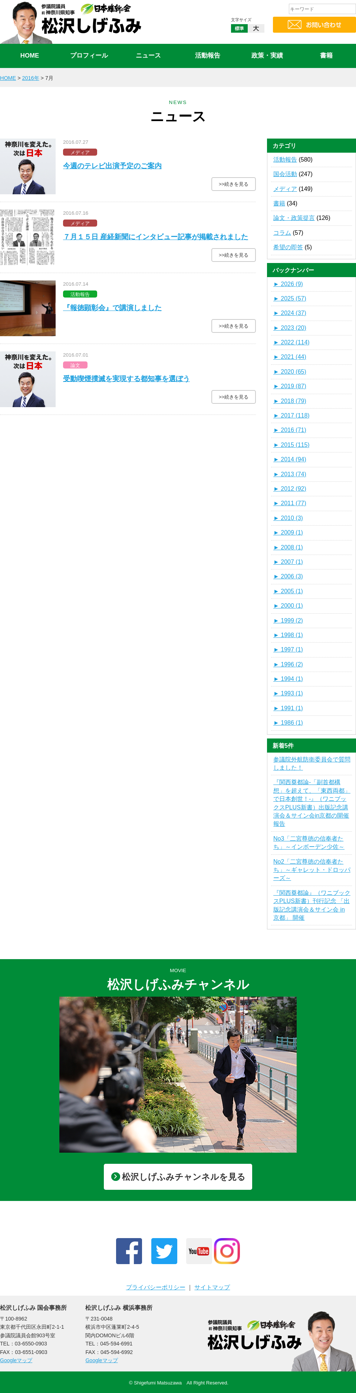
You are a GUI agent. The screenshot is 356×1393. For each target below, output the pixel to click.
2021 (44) (289, 357)
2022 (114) (291, 342)
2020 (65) (289, 371)
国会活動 (285, 174)
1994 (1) (288, 679)
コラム (282, 233)
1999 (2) (288, 620)
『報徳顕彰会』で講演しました (112, 308)
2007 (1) (288, 562)
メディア (285, 189)
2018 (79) (289, 401)
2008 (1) (288, 547)
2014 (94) (289, 459)
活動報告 (207, 55)
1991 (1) (288, 708)
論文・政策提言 (294, 218)
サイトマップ (212, 1287)
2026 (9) (288, 284)
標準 (239, 34)
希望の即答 (288, 247)
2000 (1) (288, 606)
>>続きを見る (233, 184)
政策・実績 (267, 55)
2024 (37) (289, 313)
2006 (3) (288, 576)
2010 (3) (288, 518)
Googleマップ (16, 1360)
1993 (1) (288, 693)
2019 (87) (289, 386)
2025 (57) (289, 298)
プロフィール (89, 55)
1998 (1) (288, 635)
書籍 (326, 55)
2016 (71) (289, 430)
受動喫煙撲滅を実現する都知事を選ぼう (126, 379)
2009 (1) (288, 532)
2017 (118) (291, 415)
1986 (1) (288, 723)
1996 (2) (288, 664)
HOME (29, 55)
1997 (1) (288, 649)
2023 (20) (289, 328)
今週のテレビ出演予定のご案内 (112, 166)
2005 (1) (288, 591)
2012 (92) (289, 489)
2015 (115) (291, 445)
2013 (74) (289, 474)
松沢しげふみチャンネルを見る (178, 1177)
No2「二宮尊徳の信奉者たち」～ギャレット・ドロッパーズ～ (311, 869)
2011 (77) (289, 503)
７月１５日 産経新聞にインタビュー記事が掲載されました (155, 237)
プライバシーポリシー (155, 1287)
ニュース (148, 55)
